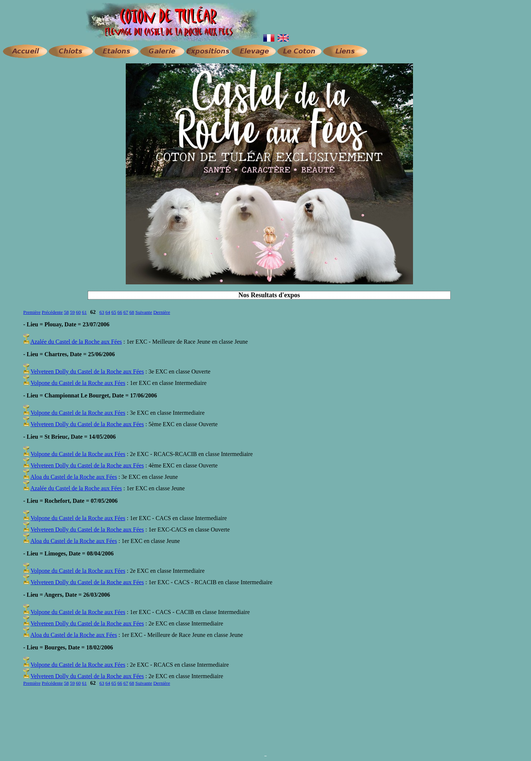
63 (101, 312)
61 (84, 312)
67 (125, 312)
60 (78, 312)
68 (131, 312)
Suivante (143, 312)
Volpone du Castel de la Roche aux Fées (78, 383)
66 (119, 312)
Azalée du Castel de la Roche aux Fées (76, 342)
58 (66, 312)
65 (113, 312)
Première (32, 312)
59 (72, 312)
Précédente (52, 312)
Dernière (161, 312)
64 (107, 312)
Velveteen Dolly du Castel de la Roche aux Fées (87, 371)
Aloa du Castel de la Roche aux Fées (73, 477)
